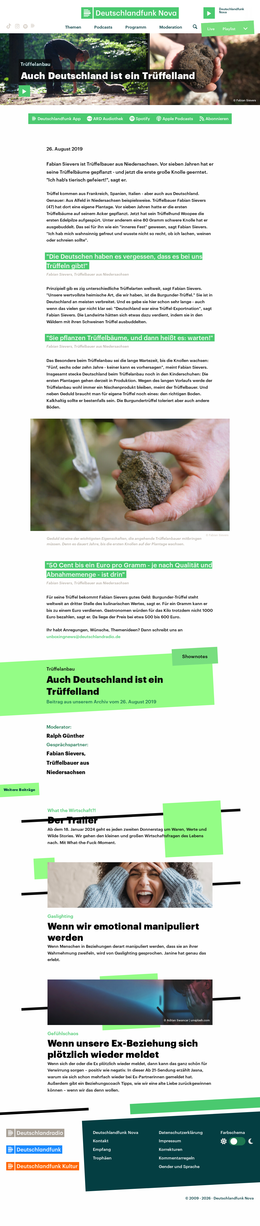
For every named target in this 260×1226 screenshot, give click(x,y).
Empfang (102, 1149)
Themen (73, 26)
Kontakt (100, 1140)
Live (211, 29)
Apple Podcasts (174, 118)
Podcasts (103, 26)
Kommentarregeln (177, 1157)
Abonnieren (214, 118)
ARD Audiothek (105, 118)
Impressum (170, 1140)
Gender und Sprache (179, 1166)
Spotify (139, 118)
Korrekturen (170, 1149)
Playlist (229, 29)
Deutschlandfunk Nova (115, 1132)
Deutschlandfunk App (56, 118)
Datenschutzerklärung (181, 1132)
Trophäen (102, 1157)
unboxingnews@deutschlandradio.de (83, 636)
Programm (135, 26)
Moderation (170, 26)
